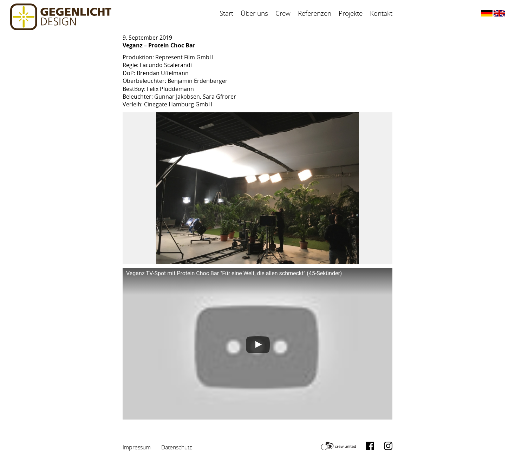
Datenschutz (176, 447)
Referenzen (314, 13)
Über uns (254, 13)
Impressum (137, 447)
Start (226, 13)
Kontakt (381, 13)
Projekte (351, 13)
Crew (283, 13)
